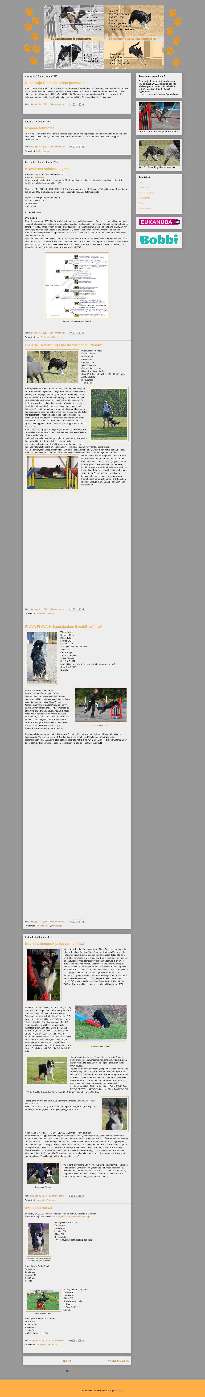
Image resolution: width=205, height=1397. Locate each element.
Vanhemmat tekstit (118, 1360)
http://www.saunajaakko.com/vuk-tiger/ (73, 1216)
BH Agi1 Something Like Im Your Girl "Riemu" (63, 345)
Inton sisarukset (38, 1208)
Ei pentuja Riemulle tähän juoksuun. (55, 83)
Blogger (120, 1390)
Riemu (55, 337)
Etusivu (66, 1360)
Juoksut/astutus (43, 151)
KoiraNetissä (38, 177)
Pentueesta (46, 337)
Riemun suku (145, 208)
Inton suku (45, 926)
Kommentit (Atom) (79, 1371)
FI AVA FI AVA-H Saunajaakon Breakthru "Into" (64, 627)
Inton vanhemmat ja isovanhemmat (54, 944)
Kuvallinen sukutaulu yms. (47, 169)
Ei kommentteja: (58, 104)
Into (37, 337)
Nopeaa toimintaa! (40, 128)
